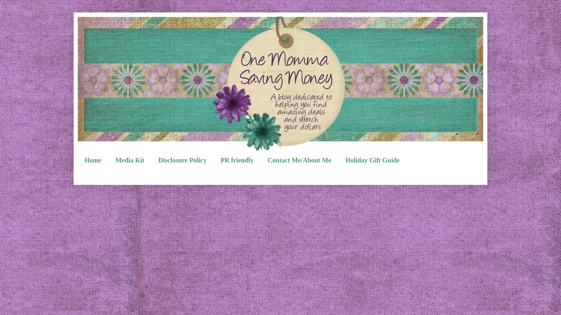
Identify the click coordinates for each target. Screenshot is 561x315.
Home (92, 160)
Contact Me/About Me (299, 160)
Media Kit (129, 160)
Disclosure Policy (182, 160)
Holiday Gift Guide (372, 160)
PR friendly (237, 160)
